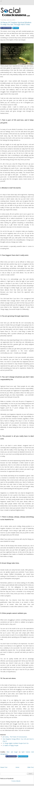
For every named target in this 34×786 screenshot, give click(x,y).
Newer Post (3, 767)
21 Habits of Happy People (10, 745)
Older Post (30, 767)
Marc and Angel (12, 752)
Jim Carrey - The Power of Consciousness (15, 737)
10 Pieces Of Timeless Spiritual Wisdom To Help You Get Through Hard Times (15, 23)
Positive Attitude (16, 781)
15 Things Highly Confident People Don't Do (16, 743)
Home (17, 767)
